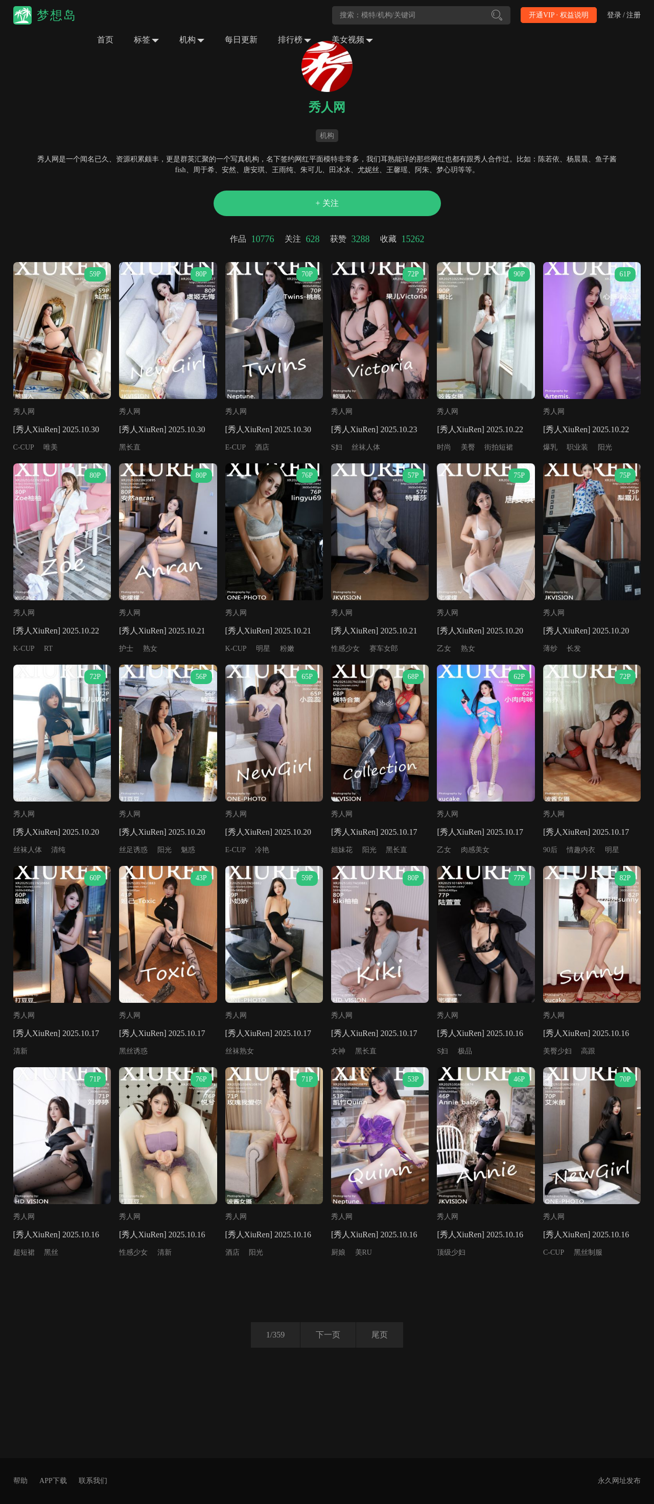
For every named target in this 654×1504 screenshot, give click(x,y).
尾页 (379, 1334)
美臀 (468, 447)
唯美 (50, 447)
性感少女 (345, 648)
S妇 (336, 447)
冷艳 (262, 850)
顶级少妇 (451, 1252)
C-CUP (23, 447)
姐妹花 (342, 850)
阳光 (605, 447)
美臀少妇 (557, 1051)
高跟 (588, 1051)
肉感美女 (475, 850)
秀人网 (24, 411)
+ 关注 (326, 203)
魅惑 (188, 850)
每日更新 (241, 39)
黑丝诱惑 (133, 1051)
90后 (550, 850)
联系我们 (93, 1481)
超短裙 (24, 1252)
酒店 (262, 447)
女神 (338, 1051)
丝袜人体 (366, 447)
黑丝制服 (588, 1252)
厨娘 (338, 1252)
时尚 (444, 447)
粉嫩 (287, 648)
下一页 (328, 1334)
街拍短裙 (498, 447)
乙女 (444, 648)
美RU (363, 1252)
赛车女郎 (383, 648)
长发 (574, 648)
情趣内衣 (581, 850)
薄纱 (550, 648)
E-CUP (235, 447)
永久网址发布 (619, 1481)
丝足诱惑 (133, 850)
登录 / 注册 (624, 15)
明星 (263, 648)
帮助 (20, 1481)
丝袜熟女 (239, 1051)
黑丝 (51, 1252)
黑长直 (130, 447)
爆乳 (550, 447)
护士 (126, 648)
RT (48, 648)
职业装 (577, 447)
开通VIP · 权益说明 (559, 15)
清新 (20, 1051)
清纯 (58, 850)
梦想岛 (57, 15)
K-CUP (24, 648)
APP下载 (53, 1481)
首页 (105, 39)
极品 (465, 1051)
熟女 (150, 648)
